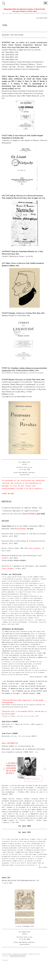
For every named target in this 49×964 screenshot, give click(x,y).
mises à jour (28, 467)
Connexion (5, 960)
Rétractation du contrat (18, 956)
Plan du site (5, 956)
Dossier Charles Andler (10, 548)
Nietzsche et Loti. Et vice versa (16, 736)
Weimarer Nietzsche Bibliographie (27, 69)
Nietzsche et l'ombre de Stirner (15, 724)
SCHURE (5, 379)
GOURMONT (6, 251)
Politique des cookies (34, 954)
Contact (24, 464)
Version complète (20, 560)
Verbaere (22, 11)
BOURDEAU (6, 42)
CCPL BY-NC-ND (24, 474)
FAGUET (5, 135)
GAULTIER (5, 196)
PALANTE (5, 313)
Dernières (20, 467)
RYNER (4, 368)
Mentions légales (6, 954)
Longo (34, 11)
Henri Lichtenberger (36, 93)
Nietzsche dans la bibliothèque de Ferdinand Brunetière (23, 541)
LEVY (3, 263)
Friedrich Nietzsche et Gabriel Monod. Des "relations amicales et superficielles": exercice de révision (22, 511)
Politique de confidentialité (20, 954)
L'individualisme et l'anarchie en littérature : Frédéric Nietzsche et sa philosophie (23, 388)
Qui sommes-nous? (24, 462)
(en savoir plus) (42, 18)
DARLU (4, 76)
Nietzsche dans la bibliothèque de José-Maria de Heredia (24, 533)
